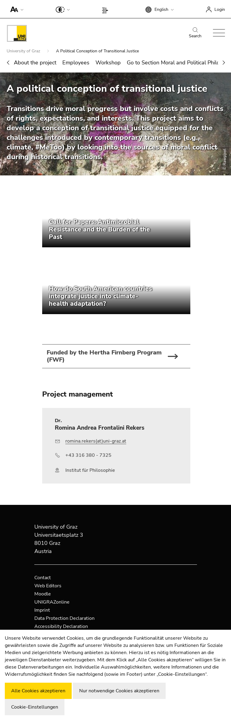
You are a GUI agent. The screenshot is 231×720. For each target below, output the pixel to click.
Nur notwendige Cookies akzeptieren (119, 691)
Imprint (42, 610)
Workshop (108, 62)
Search (195, 33)
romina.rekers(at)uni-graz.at (95, 441)
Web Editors (47, 585)
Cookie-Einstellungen (34, 707)
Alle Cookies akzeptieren (38, 691)
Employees (75, 62)
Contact (42, 577)
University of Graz (24, 51)
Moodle (42, 594)
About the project (35, 62)
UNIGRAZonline (52, 602)
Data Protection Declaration (64, 618)
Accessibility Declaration (61, 626)
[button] (16, 9)
